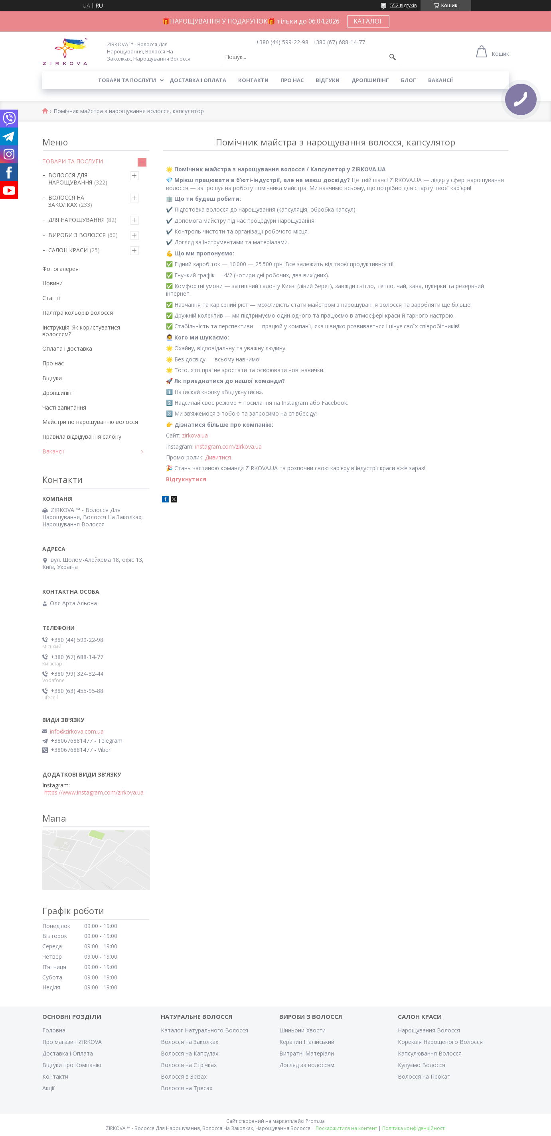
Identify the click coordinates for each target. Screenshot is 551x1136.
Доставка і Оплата (67, 1053)
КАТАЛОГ (368, 21)
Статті (51, 298)
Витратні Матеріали (306, 1053)
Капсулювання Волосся (430, 1053)
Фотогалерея (60, 269)
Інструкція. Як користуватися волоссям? (81, 331)
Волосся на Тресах (186, 1088)
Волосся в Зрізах (184, 1076)
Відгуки (328, 80)
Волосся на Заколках (189, 1042)
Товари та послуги (127, 80)
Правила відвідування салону (81, 436)
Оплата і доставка (67, 348)
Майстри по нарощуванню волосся (90, 422)
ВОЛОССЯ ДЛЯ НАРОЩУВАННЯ (70, 178)
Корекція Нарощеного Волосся (440, 1042)
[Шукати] (392, 57)
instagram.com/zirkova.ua (228, 446)
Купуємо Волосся (421, 1065)
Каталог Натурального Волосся (204, 1030)
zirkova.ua (195, 435)
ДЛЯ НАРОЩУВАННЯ (76, 220)
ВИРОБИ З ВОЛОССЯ (77, 235)
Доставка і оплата (198, 80)
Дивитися (218, 457)
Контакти (253, 80)
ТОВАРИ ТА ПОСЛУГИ (72, 161)
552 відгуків (403, 5)
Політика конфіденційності (414, 1128)
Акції (48, 1088)
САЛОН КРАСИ (68, 250)
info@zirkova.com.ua (77, 731)
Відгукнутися (186, 479)
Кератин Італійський (306, 1042)
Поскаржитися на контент (346, 1128)
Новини (52, 283)
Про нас (292, 80)
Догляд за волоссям (306, 1065)
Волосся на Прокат (424, 1076)
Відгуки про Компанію (71, 1065)
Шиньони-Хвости (302, 1030)
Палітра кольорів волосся (77, 312)
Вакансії (440, 80)
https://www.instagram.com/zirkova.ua (94, 792)
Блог (408, 80)
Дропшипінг (370, 80)
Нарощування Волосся (429, 1030)
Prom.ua (315, 1121)
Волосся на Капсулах (189, 1053)
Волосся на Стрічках (189, 1065)
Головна (53, 1030)
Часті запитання (64, 407)
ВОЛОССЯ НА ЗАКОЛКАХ (66, 201)
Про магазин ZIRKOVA (72, 1042)
